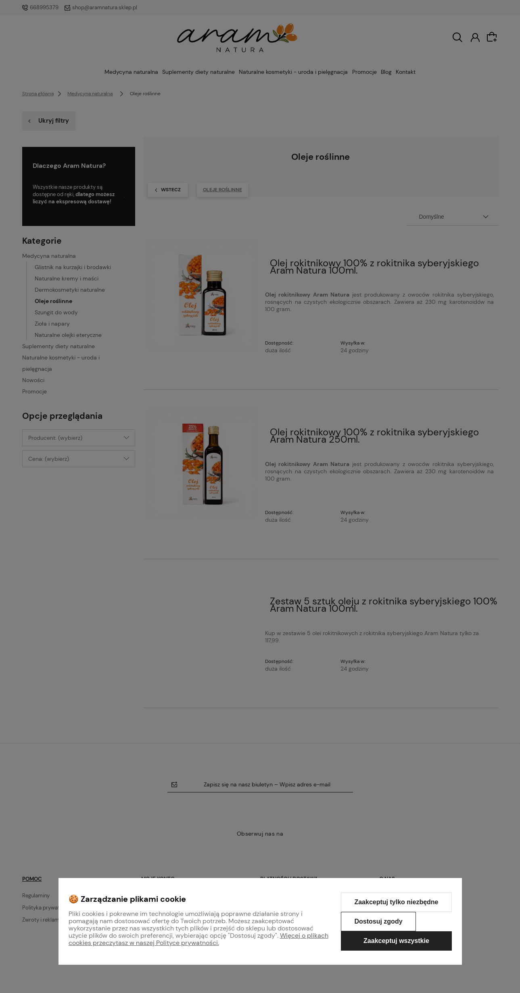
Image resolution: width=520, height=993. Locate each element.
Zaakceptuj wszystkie (396, 940)
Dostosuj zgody (378, 921)
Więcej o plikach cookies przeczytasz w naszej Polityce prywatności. (198, 939)
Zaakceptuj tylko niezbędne (396, 902)
